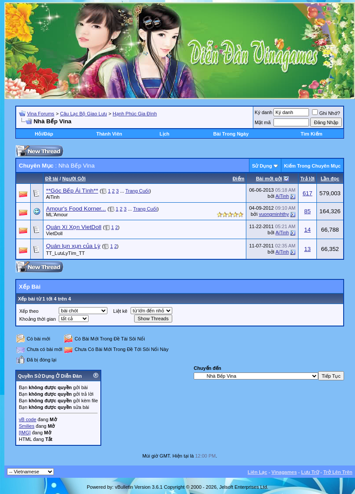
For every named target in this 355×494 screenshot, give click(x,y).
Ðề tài (51, 178)
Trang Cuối (137, 190)
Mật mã (263, 122)
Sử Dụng (262, 165)
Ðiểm (239, 178)
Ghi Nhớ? (326, 113)
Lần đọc (330, 178)
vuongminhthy (274, 214)
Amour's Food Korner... (76, 208)
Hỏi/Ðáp (44, 133)
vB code (27, 419)
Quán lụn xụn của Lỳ (73, 246)
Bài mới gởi (269, 178)
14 (307, 229)
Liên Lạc (257, 472)
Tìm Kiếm (311, 133)
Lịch (165, 133)
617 (307, 193)
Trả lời (307, 178)
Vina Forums (40, 113)
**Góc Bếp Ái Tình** (72, 190)
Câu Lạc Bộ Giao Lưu (83, 113)
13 (307, 249)
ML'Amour (57, 214)
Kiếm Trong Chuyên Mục (312, 165)
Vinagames (284, 472)
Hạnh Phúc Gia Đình (135, 113)
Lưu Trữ (310, 472)
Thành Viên (109, 133)
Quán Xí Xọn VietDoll (73, 227)
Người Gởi (73, 178)
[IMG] (25, 432)
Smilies (26, 426)
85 (307, 211)
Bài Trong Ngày (231, 133)
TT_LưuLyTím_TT (65, 253)
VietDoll (54, 233)
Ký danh (263, 112)
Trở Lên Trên (337, 472)
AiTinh (53, 197)
